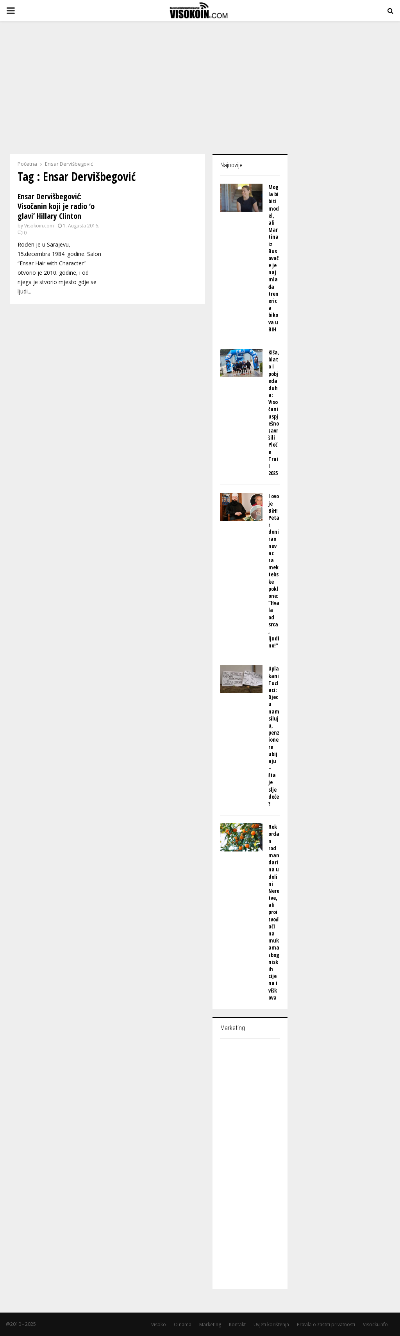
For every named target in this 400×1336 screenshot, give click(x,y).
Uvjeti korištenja (271, 1324)
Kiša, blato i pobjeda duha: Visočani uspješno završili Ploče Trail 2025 (273, 413)
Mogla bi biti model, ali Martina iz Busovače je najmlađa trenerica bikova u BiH (273, 258)
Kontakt (237, 1324)
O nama (182, 1324)
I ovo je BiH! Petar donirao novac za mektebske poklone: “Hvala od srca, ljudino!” (273, 570)
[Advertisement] (200, 83)
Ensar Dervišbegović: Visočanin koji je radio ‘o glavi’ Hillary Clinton (56, 206)
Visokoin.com (39, 225)
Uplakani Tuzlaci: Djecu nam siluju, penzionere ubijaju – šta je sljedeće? (273, 736)
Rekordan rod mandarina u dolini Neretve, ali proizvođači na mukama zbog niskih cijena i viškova (273, 912)
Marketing (210, 1324)
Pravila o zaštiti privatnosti (326, 1324)
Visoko (158, 1324)
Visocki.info (375, 1324)
